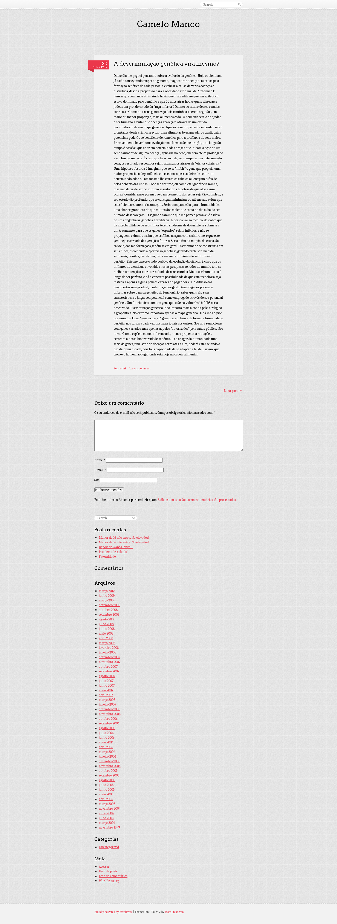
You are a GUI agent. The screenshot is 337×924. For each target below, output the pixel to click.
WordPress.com (174, 912)
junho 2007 (107, 685)
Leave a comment (140, 368)
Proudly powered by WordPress (113, 912)
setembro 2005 (109, 775)
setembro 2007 (109, 671)
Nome (99, 460)
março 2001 (107, 823)
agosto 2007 (107, 676)
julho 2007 (106, 681)
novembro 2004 (110, 808)
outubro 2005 (108, 771)
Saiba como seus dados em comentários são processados (197, 500)
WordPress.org (109, 881)
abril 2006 (106, 747)
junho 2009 (107, 596)
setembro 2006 (109, 723)
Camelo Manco (168, 24)
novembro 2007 (110, 662)
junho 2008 (107, 629)
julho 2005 (106, 785)
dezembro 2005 (109, 761)
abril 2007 (106, 695)
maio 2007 (106, 690)
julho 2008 (106, 624)
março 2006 (107, 752)
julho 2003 (106, 818)
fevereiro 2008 (109, 648)
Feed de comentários (113, 876)
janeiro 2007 (107, 704)
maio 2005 (106, 794)
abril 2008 (106, 638)
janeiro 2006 (107, 756)
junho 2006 (107, 738)
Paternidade (107, 556)
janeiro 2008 (107, 652)
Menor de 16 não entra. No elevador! (124, 538)
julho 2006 (106, 733)
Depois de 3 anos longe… (116, 547)
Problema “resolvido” (113, 552)
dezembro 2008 (109, 605)
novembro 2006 (110, 714)
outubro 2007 (108, 667)
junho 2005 (107, 790)
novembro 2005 (110, 766)
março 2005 (107, 804)
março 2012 (107, 591)
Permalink (120, 368)
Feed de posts (108, 871)
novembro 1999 (109, 827)
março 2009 (107, 600)
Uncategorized (109, 847)
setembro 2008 (109, 615)
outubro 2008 (108, 610)
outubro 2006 (108, 719)
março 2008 (107, 643)
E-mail (100, 470)
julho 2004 (106, 813)
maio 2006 (106, 742)
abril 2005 (106, 799)
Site (97, 480)
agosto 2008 (107, 619)
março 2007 (107, 700)
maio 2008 (106, 633)
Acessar (104, 867)
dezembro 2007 (109, 657)
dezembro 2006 (109, 709)
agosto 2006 (107, 728)
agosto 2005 (107, 780)
